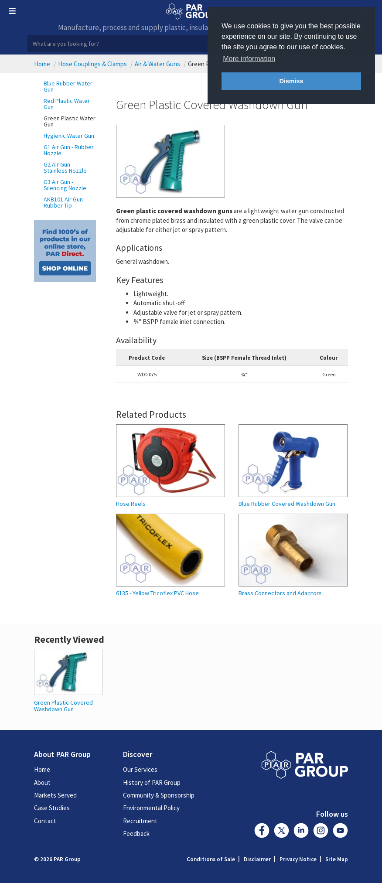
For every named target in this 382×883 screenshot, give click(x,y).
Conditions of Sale (211, 859)
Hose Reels (131, 504)
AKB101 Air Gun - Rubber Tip (65, 202)
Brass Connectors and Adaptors (280, 593)
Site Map (336, 859)
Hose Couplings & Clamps (92, 64)
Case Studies (52, 808)
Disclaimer (257, 859)
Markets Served (55, 795)
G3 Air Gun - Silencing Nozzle (65, 185)
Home (42, 64)
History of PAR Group (152, 782)
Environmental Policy (151, 808)
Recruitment (140, 821)
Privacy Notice (298, 859)
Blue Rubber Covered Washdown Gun (287, 504)
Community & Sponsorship (158, 795)
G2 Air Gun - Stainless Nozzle (65, 167)
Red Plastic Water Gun (67, 104)
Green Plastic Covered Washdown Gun (63, 706)
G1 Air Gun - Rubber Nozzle (69, 150)
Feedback (136, 833)
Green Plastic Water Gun (70, 121)
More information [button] (249, 58)
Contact (45, 821)
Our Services (140, 769)
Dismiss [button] (291, 81)
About (42, 782)
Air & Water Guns (157, 64)
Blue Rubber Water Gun (68, 86)
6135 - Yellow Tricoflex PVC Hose (157, 593)
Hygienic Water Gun (69, 136)
